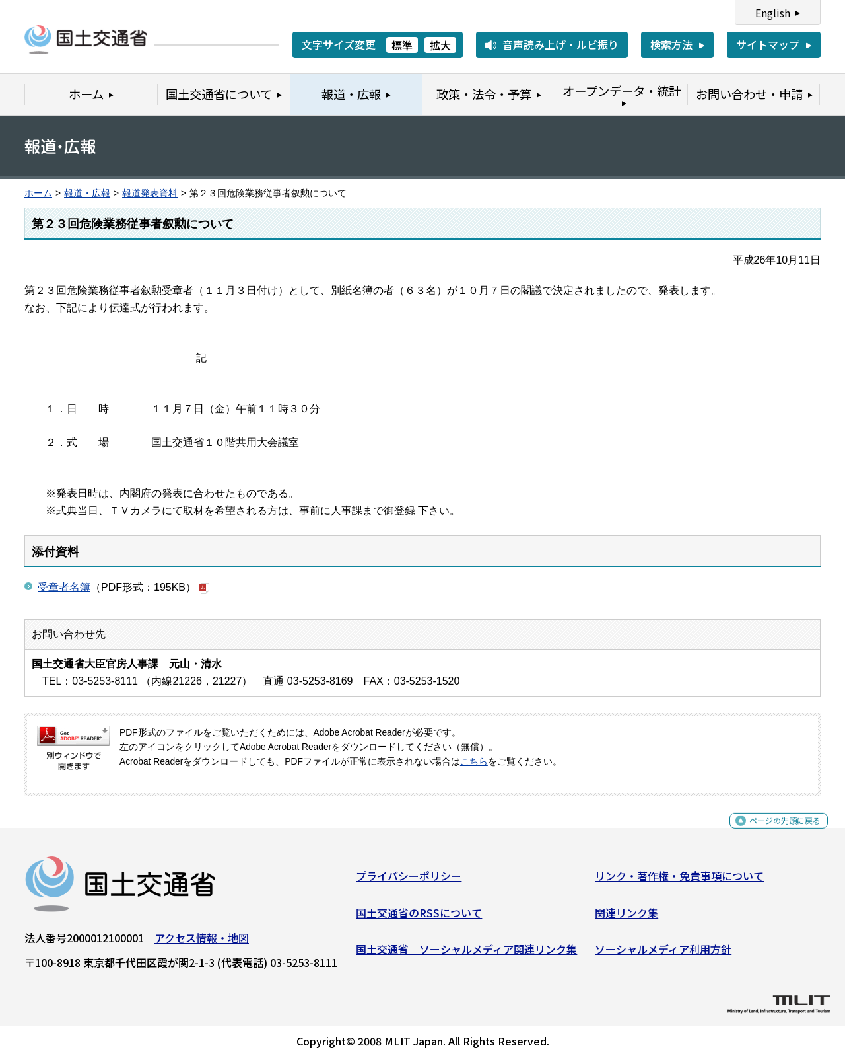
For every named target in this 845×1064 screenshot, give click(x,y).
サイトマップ (767, 44)
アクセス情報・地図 (201, 943)
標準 (402, 45)
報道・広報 (87, 193)
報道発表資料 (150, 193)
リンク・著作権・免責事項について (679, 881)
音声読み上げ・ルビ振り (560, 44)
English (772, 12)
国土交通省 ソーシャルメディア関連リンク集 (466, 954)
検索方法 (671, 44)
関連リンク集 (626, 917)
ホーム (38, 193)
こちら (474, 762)
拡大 (440, 45)
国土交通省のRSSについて (419, 917)
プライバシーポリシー (408, 881)
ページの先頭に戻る (774, 833)
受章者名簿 (64, 587)
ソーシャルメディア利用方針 (663, 954)
